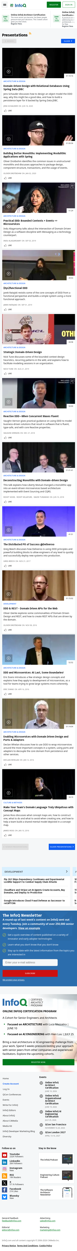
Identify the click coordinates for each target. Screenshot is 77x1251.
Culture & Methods (12, 802)
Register (53, 4)
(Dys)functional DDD (15, 288)
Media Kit (7, 1125)
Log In (6, 1089)
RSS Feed (30, 33)
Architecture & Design (14, 81)
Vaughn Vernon (11, 433)
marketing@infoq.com (50, 1230)
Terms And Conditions (27, 1245)
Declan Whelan (11, 760)
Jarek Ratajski (10, 305)
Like (10, 110)
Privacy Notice (9, 1245)
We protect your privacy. (14, 979)
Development (9, 604)
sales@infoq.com (48, 1221)
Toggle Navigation (4, 5)
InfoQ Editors (9, 1110)
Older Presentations (61, 847)
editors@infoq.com (10, 1230)
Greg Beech (9, 561)
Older (67, 41)
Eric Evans (8, 689)
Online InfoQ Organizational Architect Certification (53, 1099)
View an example (29, 928)
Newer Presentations (16, 847)
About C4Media (10, 1120)
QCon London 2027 (55, 1132)
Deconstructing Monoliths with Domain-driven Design (35, 480)
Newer (10, 41)
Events (6, 1099)
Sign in (68, 4)
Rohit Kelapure (24, 497)
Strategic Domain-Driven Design (22, 352)
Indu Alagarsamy (12, 240)
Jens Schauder (10, 106)
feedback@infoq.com (11, 1221)
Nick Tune (8, 369)
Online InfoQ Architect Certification (52, 1085)
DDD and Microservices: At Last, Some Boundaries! (33, 672)
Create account (11, 1083)
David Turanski (41, 497)
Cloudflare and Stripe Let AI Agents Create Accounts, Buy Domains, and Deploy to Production (34, 891)
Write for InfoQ (10, 1104)
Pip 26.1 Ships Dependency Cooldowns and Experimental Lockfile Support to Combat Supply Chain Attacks (34, 880)
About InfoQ (9, 1115)
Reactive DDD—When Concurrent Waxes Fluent (31, 416)
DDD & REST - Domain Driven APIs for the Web (30, 608)
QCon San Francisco (55, 1124)
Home (6, 1078)
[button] (30, 973)
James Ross (8, 830)
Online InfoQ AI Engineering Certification (53, 1114)
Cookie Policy (45, 1245)
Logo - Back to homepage (18, 4)
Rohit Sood (9, 497)
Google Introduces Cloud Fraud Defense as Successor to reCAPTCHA (34, 902)
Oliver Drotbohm (12, 173)
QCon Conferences (12, 1094)
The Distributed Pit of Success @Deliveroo (28, 544)
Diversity (7, 1136)
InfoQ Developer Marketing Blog (19, 1131)
